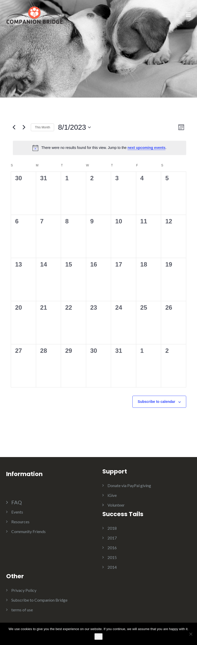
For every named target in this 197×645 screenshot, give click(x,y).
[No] (190, 634)
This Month (42, 127)
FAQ (16, 502)
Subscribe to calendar (156, 402)
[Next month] (24, 127)
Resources (20, 521)
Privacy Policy (23, 590)
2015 (112, 557)
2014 (112, 567)
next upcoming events (146, 148)
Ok (98, 636)
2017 (112, 537)
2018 (112, 528)
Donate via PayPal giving (129, 485)
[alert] (99, 148)
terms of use (22, 609)
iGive (112, 495)
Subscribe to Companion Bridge (39, 599)
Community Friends (28, 531)
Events (17, 511)
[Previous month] (14, 127)
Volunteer (116, 504)
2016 (112, 547)
